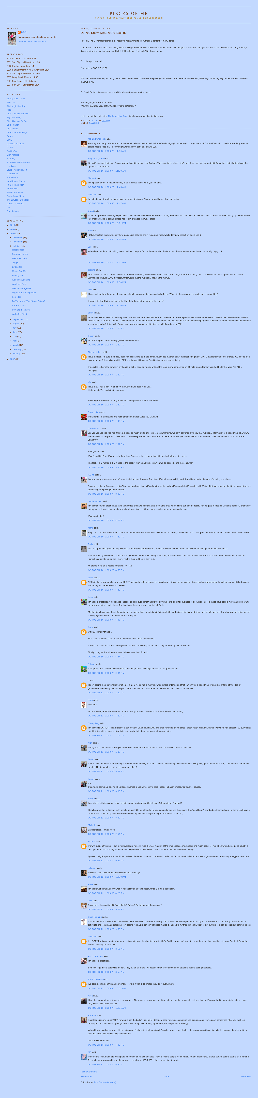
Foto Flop (16, 297)
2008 (12, 233)
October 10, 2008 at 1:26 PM (106, 328)
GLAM (10, 147)
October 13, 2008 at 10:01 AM (107, 988)
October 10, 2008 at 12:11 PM (107, 223)
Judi (90, 247)
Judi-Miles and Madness (18, 162)
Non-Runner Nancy (16, 181)
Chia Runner (13, 125)
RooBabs (92, 1015)
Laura (90, 577)
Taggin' (15, 262)
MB (89, 1052)
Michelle (92, 825)
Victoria (91, 841)
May (15, 336)
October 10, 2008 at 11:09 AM (107, 151)
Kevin (90, 597)
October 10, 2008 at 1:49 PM (106, 404)
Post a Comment (89, 1071)
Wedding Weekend (21, 280)
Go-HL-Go (12, 151)
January (17, 353)
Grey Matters (13, 155)
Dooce (10, 136)
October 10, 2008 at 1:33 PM (106, 374)
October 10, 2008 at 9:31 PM (106, 673)
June (15, 332)
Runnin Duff (12, 188)
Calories (94, 123)
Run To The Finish (15, 185)
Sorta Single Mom (15, 196)
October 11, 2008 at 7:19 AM (106, 735)
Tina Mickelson (95, 352)
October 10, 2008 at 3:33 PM (106, 467)
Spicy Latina (94, 412)
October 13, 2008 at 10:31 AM (107, 1008)
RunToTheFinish (96, 979)
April (15, 341)
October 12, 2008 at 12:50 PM (107, 877)
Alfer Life (11, 102)
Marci (90, 528)
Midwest (92, 178)
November (18, 241)
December (18, 237)
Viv (89, 382)
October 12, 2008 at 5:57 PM (106, 909)
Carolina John (94, 428)
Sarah (91, 211)
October (17, 246)
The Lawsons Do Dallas (18, 200)
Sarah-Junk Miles (15, 192)
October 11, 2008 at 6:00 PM (106, 791)
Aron (90, 230)
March (16, 345)
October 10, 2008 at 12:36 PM (107, 305)
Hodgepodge (18, 250)
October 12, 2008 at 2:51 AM (106, 834)
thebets (91, 270)
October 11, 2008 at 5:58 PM (106, 771)
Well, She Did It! (19, 314)
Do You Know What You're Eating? (28, 301)
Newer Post (86, 1076)
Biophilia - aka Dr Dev (17, 121)
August (16, 323)
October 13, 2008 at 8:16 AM (106, 949)
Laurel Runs (12, 173)
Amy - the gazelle (96, 158)
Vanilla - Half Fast (15, 203)
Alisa (90, 995)
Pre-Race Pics (19, 305)
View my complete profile (32, 42)
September (18, 319)
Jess (90, 900)
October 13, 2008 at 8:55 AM (106, 972)
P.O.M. (91, 475)
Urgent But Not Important (24, 292)
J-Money (11, 158)
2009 (12, 229)
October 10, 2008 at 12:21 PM (107, 262)
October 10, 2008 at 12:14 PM (107, 239)
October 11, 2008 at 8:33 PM (106, 817)
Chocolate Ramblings (17, 132)
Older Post (246, 1076)
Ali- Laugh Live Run (16, 106)
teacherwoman (95, 501)
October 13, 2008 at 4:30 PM (106, 1045)
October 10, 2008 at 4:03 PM (106, 520)
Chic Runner (13, 128)
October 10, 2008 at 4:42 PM (106, 536)
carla (90, 700)
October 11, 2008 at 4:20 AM (106, 715)
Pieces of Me (129, 13)
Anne (90, 884)
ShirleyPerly (93, 723)
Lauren (91, 313)
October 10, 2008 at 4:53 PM (106, 570)
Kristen (91, 798)
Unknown (92, 194)
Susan (91, 336)
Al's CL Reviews (95, 956)
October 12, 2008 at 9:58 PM (106, 929)
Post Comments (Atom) (105, 1082)
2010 (12, 225)
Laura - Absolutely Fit (17, 170)
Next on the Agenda (21, 288)
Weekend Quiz (19, 284)
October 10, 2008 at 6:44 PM (106, 656)
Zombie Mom (13, 211)
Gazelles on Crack (15, 143)
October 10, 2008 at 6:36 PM (106, 620)
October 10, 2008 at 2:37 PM (106, 444)
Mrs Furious (12, 177)
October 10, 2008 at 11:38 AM (107, 171)
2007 (12, 359)
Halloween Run (19, 258)
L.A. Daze (11, 166)
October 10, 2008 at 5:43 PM (106, 590)
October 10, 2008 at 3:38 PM (106, 494)
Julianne (92, 868)
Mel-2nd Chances (96, 139)
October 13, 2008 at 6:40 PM (106, 1064)
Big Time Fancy (14, 117)
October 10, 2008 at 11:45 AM (107, 187)
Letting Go (17, 267)
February (17, 349)
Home (166, 1076)
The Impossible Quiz (117, 116)
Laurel (91, 759)
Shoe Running (95, 917)
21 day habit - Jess (16, 98)
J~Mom (91, 664)
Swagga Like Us (20, 254)
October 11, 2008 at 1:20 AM (106, 692)
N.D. (90, 743)
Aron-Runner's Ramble (18, 113)
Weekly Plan (18, 275)
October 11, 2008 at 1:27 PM (106, 752)
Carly (90, 627)
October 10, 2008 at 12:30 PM (107, 282)
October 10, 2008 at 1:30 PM (106, 344)
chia (90, 289)
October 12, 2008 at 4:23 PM (106, 893)
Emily (90, 544)
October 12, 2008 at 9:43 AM (106, 860)
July (15, 328)
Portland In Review (21, 310)
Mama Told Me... (20, 271)
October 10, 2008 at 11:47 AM (107, 203)
